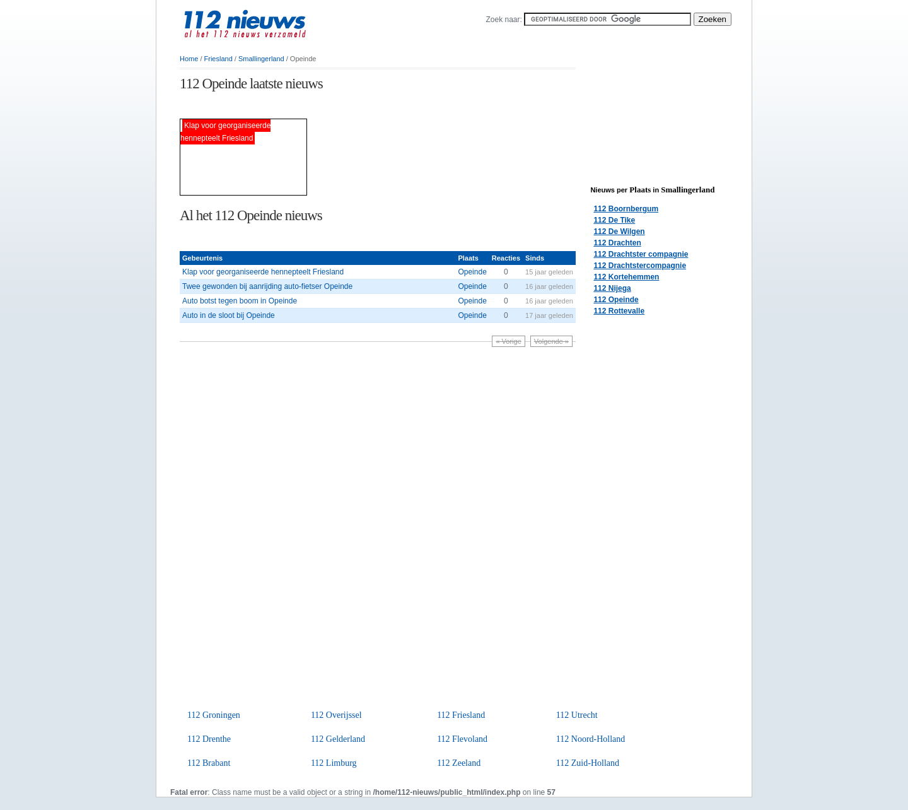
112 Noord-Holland (591, 739)
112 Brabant (208, 763)
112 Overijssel (336, 715)
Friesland (218, 58)
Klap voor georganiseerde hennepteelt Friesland (263, 271)
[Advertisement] (327, 106)
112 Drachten (617, 242)
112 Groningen (213, 715)
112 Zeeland (458, 763)
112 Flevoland (462, 739)
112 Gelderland (338, 739)
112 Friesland (461, 715)
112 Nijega (612, 288)
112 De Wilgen (618, 231)
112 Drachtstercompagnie (639, 265)
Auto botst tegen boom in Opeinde (239, 300)
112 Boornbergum (625, 208)
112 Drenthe (209, 739)
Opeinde (472, 271)
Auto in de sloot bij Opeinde (228, 315)
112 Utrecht (577, 715)
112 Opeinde (615, 299)
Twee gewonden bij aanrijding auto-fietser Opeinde (267, 286)
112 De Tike (614, 220)
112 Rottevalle (618, 311)
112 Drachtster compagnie (640, 254)
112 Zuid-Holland (587, 763)
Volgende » (551, 341)
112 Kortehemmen (626, 277)
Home (189, 58)
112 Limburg (334, 763)
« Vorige (508, 341)
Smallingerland (261, 58)
